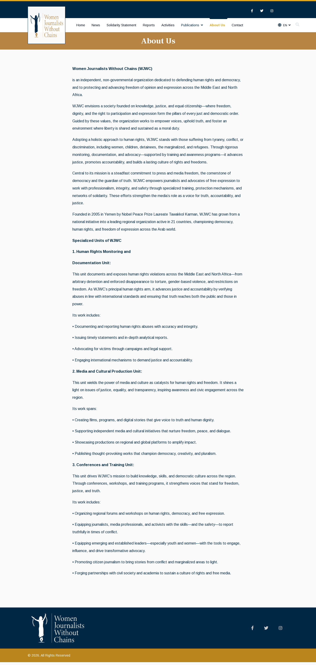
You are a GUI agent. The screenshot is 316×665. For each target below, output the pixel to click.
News (96, 25)
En (285, 25)
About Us (217, 25)
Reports (149, 25)
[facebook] (252, 11)
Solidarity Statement (121, 25)
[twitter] (261, 11)
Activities (168, 25)
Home (80, 25)
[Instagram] (271, 11)
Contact (237, 25)
